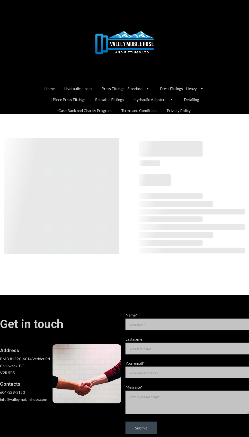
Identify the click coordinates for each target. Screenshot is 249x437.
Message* (133, 394)
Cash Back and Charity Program (85, 110)
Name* (131, 321)
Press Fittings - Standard (122, 88)
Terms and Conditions (139, 110)
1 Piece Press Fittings (68, 99)
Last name (133, 346)
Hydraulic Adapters (149, 99)
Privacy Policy (179, 110)
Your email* (135, 370)
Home (49, 88)
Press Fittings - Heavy (178, 88)
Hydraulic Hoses (78, 88)
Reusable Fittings (109, 99)
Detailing (191, 99)
